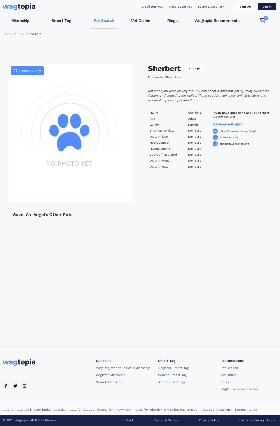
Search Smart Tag (172, 375)
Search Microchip (109, 382)
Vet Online (140, 20)
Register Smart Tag (173, 368)
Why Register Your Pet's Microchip (123, 368)
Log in (266, 6)
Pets (21, 33)
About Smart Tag (171, 382)
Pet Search (104, 20)
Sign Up (245, 6)
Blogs (172, 20)
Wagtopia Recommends (216, 20)
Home (9, 33)
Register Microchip (111, 375)
